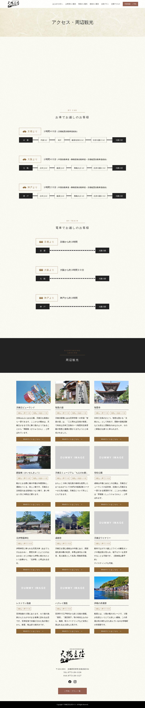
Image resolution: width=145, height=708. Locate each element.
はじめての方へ (57, 4)
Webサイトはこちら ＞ (33, 439)
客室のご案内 (82, 4)
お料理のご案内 (70, 4)
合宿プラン (105, 4)
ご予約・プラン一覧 (72, 691)
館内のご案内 (94, 4)
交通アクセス (115, 4)
